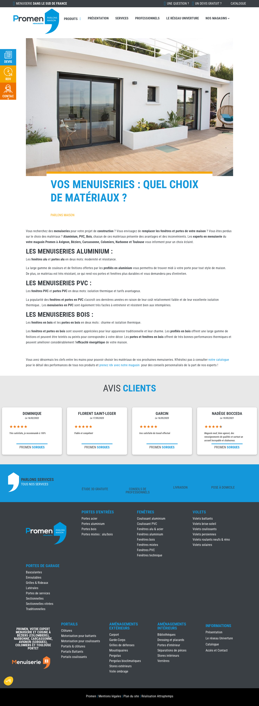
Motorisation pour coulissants (80, 641)
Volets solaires (202, 545)
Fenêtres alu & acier (150, 529)
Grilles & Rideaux (37, 583)
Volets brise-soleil (204, 524)
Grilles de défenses (121, 645)
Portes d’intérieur (168, 645)
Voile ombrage (118, 671)
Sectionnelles (35, 598)
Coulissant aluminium (151, 518)
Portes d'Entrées (98, 512)
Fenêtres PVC (146, 550)
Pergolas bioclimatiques (125, 661)
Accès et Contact (217, 650)
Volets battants (203, 518)
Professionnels (147, 18)
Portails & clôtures (73, 646)
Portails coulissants (74, 657)
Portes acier (89, 518)
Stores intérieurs (168, 656)
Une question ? (178, 3)
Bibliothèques (166, 635)
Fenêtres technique (149, 555)
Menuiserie (41, 3)
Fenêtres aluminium (150, 534)
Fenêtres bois (146, 539)
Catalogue (238, 3)
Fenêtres (145, 512)
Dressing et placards (170, 640)
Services (121, 18)
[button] (8, 681)
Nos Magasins (216, 18)
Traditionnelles (35, 609)
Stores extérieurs (120, 666)
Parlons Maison (62, 215)
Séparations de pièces (171, 650)
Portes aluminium (93, 524)
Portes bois (89, 529)
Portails (69, 624)
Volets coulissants (205, 529)
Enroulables (33, 577)
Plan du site (131, 696)
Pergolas (115, 656)
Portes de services (38, 593)
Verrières (163, 661)
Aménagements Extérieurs (123, 626)
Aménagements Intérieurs (171, 626)
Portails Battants (72, 652)
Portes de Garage (42, 565)
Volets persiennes (204, 534)
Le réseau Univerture (182, 18)
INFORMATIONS (218, 626)
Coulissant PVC (147, 524)
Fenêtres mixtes (147, 545)
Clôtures (66, 631)
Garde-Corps (117, 640)
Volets (199, 512)
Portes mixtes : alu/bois (97, 534)
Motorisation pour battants (78, 636)
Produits (71, 19)
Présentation (98, 18)
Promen (91, 696)
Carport (114, 635)
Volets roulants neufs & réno (211, 539)
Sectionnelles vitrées (39, 604)
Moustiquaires (118, 650)
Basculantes (34, 572)
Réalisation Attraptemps (157, 696)
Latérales (32, 588)
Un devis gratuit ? (208, 3)
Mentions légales (110, 696)
